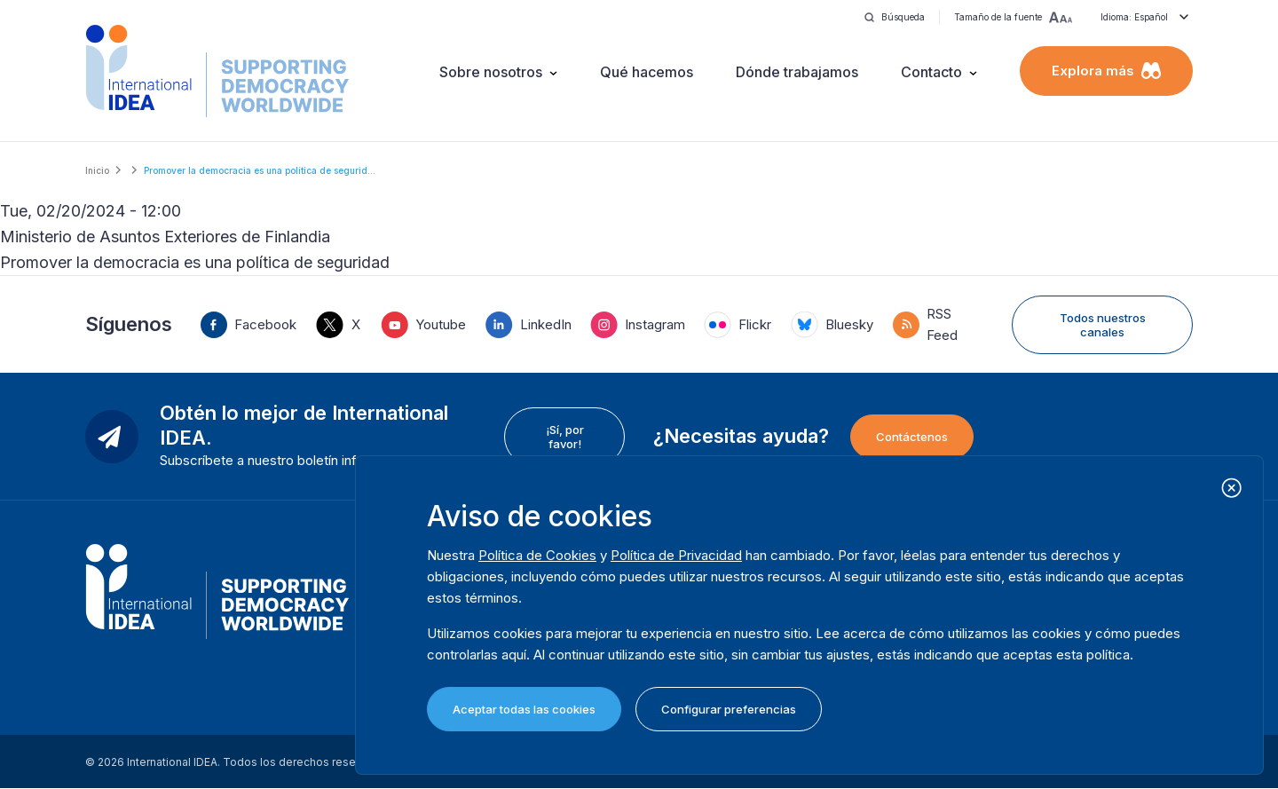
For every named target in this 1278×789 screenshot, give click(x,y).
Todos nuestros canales (1103, 325)
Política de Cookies (537, 555)
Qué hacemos (646, 72)
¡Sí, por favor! (565, 436)
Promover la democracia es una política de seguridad (195, 262)
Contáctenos (912, 437)
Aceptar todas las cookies (524, 709)
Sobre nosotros (490, 72)
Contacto (931, 72)
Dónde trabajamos (797, 72)
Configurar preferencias (728, 709)
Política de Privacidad (676, 555)
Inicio (97, 170)
